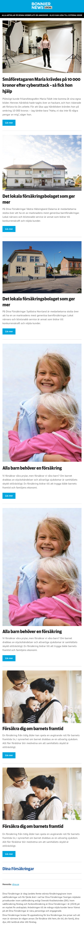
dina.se (15, 884)
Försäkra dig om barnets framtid (32, 728)
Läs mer (9, 122)
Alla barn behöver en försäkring (32, 468)
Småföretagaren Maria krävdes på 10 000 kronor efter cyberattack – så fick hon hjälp (41, 85)
